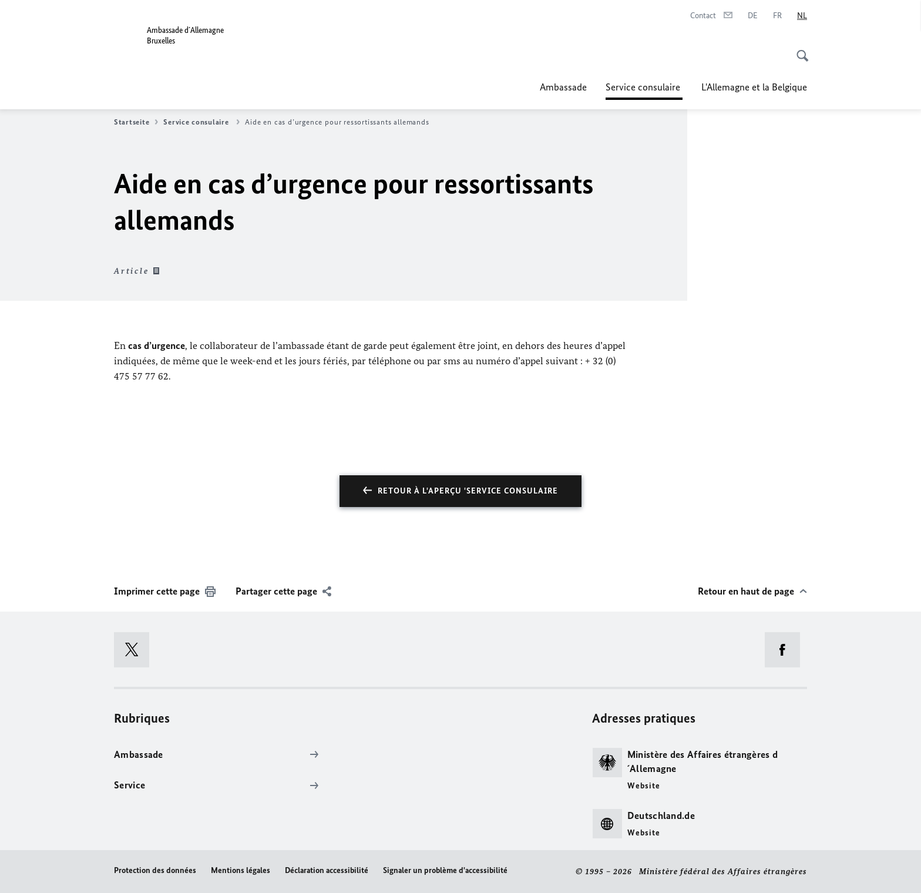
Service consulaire (644, 87)
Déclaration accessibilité (326, 870)
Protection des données (155, 870)
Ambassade (563, 87)
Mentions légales (240, 870)
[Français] (777, 16)
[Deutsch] (753, 16)
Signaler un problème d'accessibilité (445, 870)
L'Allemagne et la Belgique (754, 87)
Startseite (136, 122)
